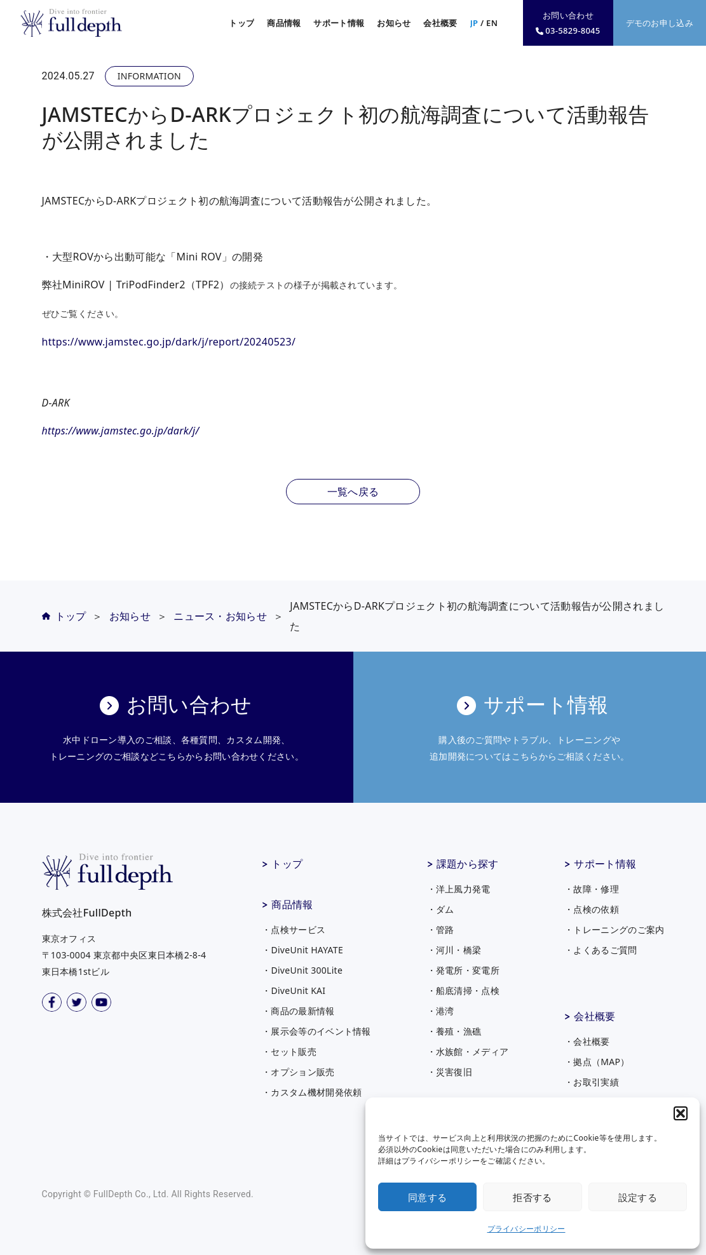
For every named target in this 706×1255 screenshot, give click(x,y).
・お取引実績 (591, 1082)
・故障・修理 (591, 889)
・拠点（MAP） (597, 1062)
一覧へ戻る (353, 492)
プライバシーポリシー (526, 1228)
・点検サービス (293, 929)
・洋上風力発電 (459, 889)
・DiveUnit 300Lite (302, 970)
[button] (680, 1113)
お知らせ (394, 23)
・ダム (440, 909)
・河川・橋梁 (454, 950)
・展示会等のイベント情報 (316, 1031)
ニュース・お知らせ (220, 616)
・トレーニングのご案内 (614, 929)
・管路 (440, 929)
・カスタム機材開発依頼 (312, 1092)
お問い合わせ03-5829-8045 (568, 23)
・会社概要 (587, 1041)
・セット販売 (289, 1051)
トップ (241, 23)
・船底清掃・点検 (463, 990)
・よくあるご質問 (600, 950)
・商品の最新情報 (298, 1011)
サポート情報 (605, 864)
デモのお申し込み (659, 23)
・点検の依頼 (591, 909)
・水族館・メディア (468, 1051)
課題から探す (468, 864)
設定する (637, 1197)
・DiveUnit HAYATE (302, 950)
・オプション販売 (298, 1072)
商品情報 (292, 904)
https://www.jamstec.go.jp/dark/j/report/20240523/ (169, 342)
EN (492, 23)
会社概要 (594, 1016)
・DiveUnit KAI (293, 990)
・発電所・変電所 (463, 970)
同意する (427, 1197)
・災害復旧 (450, 1072)
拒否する (532, 1197)
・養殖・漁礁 (454, 1031)
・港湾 (440, 1011)
